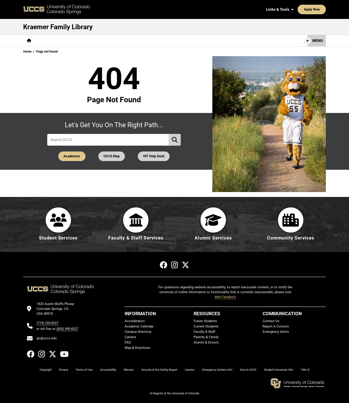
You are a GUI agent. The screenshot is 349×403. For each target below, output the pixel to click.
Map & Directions (137, 348)
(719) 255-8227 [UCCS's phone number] (47, 323)
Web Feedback (225, 297)
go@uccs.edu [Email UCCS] (47, 338)
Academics (71, 156)
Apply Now (298, 9)
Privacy (63, 370)
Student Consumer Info (278, 370)
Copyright (45, 370)
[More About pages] (113, 40)
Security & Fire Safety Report (159, 370)
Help (93, 40)
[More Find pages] (46, 40)
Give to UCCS (248, 370)
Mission (129, 370)
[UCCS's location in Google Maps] (57, 308)
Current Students (206, 327)
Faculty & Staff (204, 332)
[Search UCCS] (321, 9)
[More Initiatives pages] (141, 40)
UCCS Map (112, 156)
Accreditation (135, 321)
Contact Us (271, 321)
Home (27, 51)
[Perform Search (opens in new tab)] (175, 140)
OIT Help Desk (154, 156)
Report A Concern (276, 327)
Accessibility (108, 370)
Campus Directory (138, 332)
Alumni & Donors (206, 343)
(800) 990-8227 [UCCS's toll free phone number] (67, 329)
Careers (130, 337)
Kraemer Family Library (58, 27)
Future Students (205, 321)
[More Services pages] (71, 40)
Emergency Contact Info (217, 370)
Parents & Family (206, 337)
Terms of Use (84, 370)
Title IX (305, 370)
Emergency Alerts (276, 332)
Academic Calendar (139, 327)
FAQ (128, 343)
